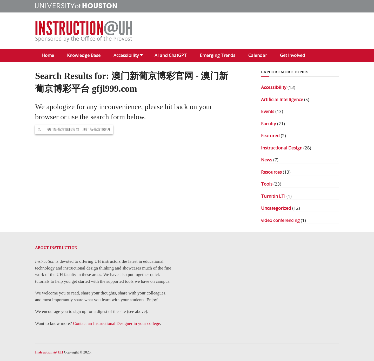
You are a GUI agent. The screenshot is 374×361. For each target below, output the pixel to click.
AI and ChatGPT (171, 55)
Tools (266, 184)
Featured (270, 136)
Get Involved (292, 55)
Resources (271, 172)
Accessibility (126, 55)
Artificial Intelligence (282, 99)
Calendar (257, 55)
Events (267, 111)
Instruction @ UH (49, 352)
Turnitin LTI (273, 196)
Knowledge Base (84, 55)
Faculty (268, 124)
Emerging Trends (217, 55)
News (266, 160)
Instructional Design (281, 148)
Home (48, 55)
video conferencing (280, 220)
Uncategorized (276, 208)
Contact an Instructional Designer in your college (116, 323)
